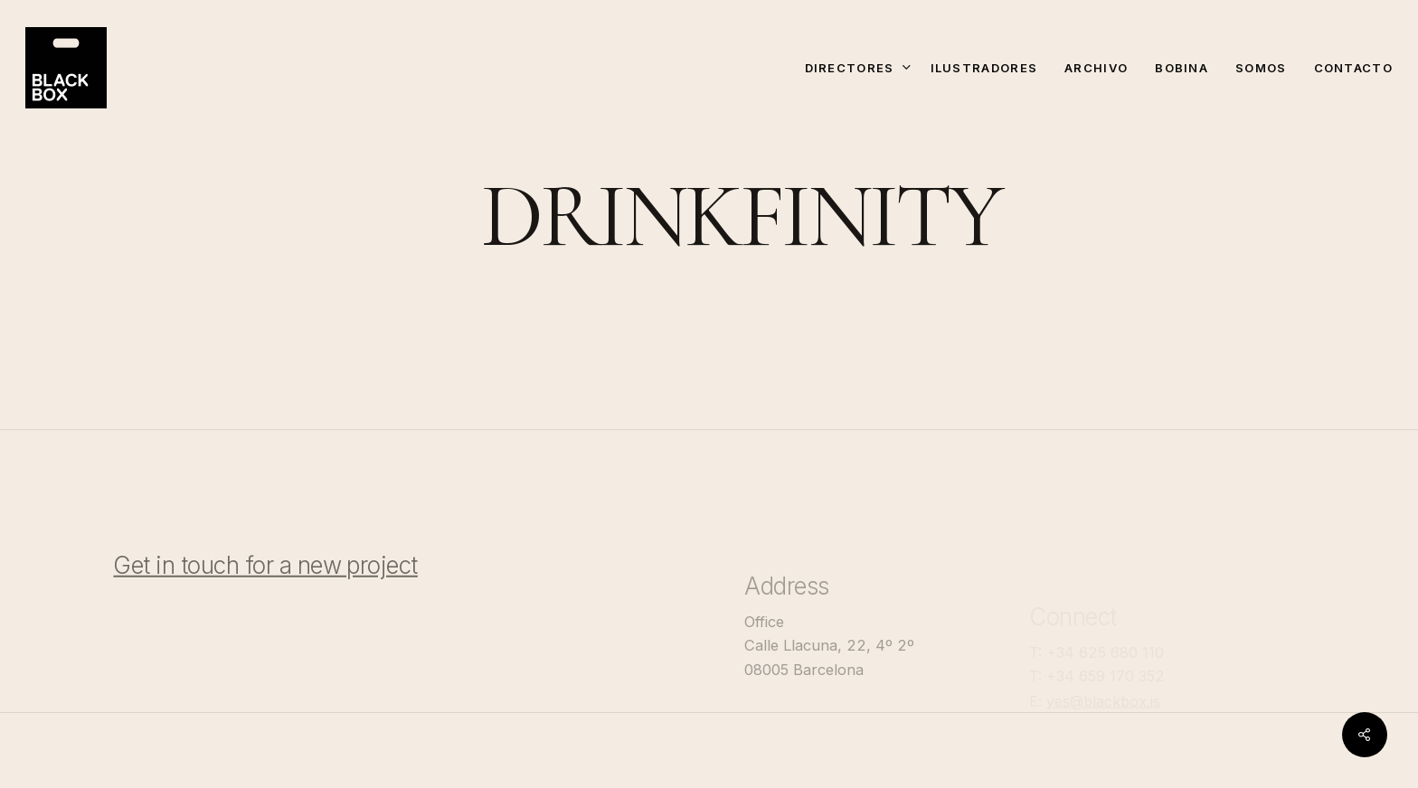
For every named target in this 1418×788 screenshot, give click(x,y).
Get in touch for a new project (265, 586)
